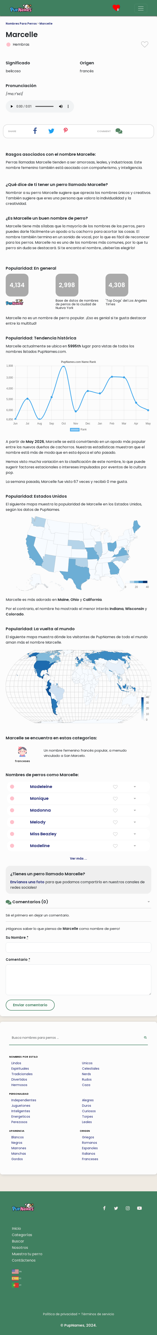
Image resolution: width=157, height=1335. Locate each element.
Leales (87, 1122)
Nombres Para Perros (21, 23)
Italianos (88, 1153)
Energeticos (20, 1116)
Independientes (23, 1100)
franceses (22, 755)
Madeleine (41, 786)
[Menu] (140, 8)
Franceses (90, 1159)
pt (16, 1285)
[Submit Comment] (30, 1005)
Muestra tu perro (27, 1254)
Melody (38, 822)
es (16, 1278)
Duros (86, 1105)
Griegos (88, 1137)
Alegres (88, 1100)
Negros (16, 1142)
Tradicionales (22, 1074)
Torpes (87, 1116)
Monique (39, 798)
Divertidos (19, 1079)
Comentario (18, 959)
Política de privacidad (60, 1314)
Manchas (18, 1153)
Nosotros (20, 1247)
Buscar (18, 1241)
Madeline (40, 845)
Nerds (86, 1074)
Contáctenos (24, 1260)
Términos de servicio (97, 1314)
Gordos (17, 1159)
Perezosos (19, 1122)
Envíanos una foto (27, 882)
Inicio (16, 1228)
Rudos (87, 1079)
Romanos (89, 1142)
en (17, 1271)
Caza (86, 1085)
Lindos (16, 1063)
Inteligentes (20, 1111)
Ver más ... (78, 858)
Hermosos (19, 1085)
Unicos (87, 1063)
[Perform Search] (145, 1038)
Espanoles (90, 1148)
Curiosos (89, 1111)
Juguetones (20, 1105)
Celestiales (90, 1068)
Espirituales (20, 1068)
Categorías (22, 1234)
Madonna (40, 810)
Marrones (18, 1148)
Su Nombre (17, 937)
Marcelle (45, 23)
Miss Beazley (43, 834)
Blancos (17, 1137)
